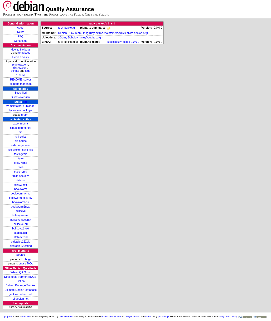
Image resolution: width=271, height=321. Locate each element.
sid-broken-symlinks (20, 149)
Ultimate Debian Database (20, 289)
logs (27, 70)
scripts (15, 70)
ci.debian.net (20, 298)
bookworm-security (20, 197)
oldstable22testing (20, 245)
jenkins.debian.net (20, 294)
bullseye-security (20, 219)
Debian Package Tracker (21, 285)
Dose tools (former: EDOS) (20, 276)
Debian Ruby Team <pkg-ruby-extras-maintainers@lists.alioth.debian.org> (103, 33)
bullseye (21, 210)
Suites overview (20, 97)
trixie (20, 167)
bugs (28, 259)
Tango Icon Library (228, 316)
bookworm (20, 189)
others (148, 316)
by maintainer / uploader (21, 105)
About (20, 27)
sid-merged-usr (20, 145)
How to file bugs (20, 49)
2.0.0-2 (135, 41)
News (20, 32)
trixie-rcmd (20, 171)
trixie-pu (21, 180)
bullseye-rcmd (20, 215)
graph (24, 114)
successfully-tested (118, 41)
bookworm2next (20, 206)
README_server (20, 79)
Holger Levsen (133, 316)
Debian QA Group (20, 272)
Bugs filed (20, 92)
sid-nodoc (21, 140)
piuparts (8, 316)
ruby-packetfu (66, 27)
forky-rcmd (20, 162)
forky (21, 158)
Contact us (20, 40)
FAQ (20, 36)
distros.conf (20, 67)
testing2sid (20, 154)
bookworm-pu (20, 202)
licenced (25, 316)
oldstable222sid (20, 241)
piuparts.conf (20, 64)
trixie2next (20, 184)
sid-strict (21, 136)
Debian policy (20, 57)
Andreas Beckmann (111, 316)
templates (24, 52)
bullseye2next (20, 228)
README (20, 75)
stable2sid (20, 232)
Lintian (21, 281)
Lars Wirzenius (66, 316)
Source (20, 254)
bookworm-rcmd (21, 193)
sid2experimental (20, 127)
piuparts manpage (20, 83)
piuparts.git (163, 316)
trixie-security (20, 175)
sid (25, 101)
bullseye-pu (20, 224)
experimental (21, 123)
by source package (20, 110)
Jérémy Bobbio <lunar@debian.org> (80, 37)
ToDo (30, 263)
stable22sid (21, 237)
